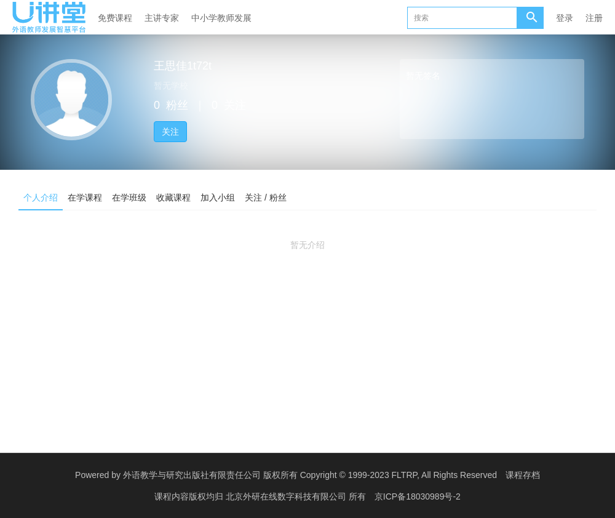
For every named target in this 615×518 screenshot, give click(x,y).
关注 (170, 132)
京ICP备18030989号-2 (418, 496)
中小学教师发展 (221, 18)
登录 (564, 18)
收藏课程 (173, 197)
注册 (594, 18)
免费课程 (115, 18)
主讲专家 (162, 18)
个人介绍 (40, 197)
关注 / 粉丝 (266, 197)
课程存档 (523, 475)
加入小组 (217, 197)
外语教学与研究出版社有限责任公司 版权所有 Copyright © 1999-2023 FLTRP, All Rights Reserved (310, 475)
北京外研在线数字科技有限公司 (287, 496)
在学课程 (85, 197)
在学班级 (129, 197)
